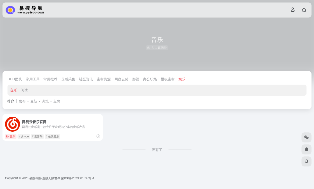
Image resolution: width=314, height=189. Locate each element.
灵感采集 (68, 79)
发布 (22, 101)
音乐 (13, 90)
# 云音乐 (37, 136)
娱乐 (182, 79)
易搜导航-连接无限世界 (44, 178)
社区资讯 (86, 79)
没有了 (157, 150)
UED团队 (15, 79)
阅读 (24, 90)
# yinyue (23, 136)
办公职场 (150, 79)
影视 (135, 79)
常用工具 (33, 79)
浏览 (45, 101)
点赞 (56, 101)
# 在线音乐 (52, 136)
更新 (33, 101)
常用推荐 (51, 79)
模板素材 (168, 79)
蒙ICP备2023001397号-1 (77, 178)
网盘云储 (121, 79)
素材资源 (104, 79)
